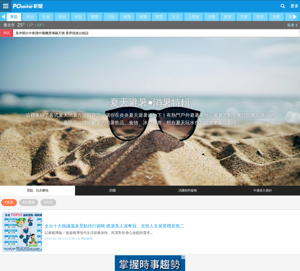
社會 (46, 17)
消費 (211, 17)
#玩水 (48, 202)
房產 (276, 17)
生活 (175, 17)
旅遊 (228, 17)
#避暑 (9, 202)
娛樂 (143, 17)
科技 (78, 17)
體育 (159, 17)
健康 (127, 17)
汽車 (244, 17)
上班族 (193, 17)
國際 (94, 17)
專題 (14, 17)
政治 (30, 17)
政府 (260, 17)
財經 (62, 17)
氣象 (292, 25)
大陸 (111, 17)
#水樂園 (29, 202)
